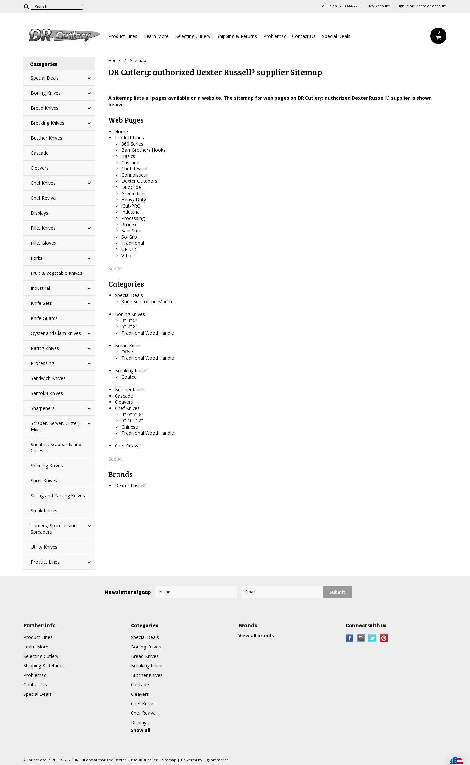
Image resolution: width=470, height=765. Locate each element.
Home (114, 60)
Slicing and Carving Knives (58, 495)
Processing (42, 363)
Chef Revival (43, 198)
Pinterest (384, 638)
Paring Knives (45, 348)
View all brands (256, 635)
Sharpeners (43, 408)
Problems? (274, 36)
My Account (379, 6)
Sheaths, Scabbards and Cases (56, 447)
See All (115, 268)
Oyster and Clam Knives (56, 333)
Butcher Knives (46, 138)
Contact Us (304, 36)
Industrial (40, 288)
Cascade (40, 153)
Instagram (361, 638)
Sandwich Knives (48, 378)
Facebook (350, 638)
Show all (140, 730)
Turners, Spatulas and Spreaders (54, 529)
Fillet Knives (43, 228)
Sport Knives (44, 480)
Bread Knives (44, 108)
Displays (39, 213)
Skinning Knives (47, 465)
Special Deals (336, 36)
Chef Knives (43, 183)
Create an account (430, 6)
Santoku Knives (47, 393)
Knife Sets (41, 303)
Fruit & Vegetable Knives (56, 273)
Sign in (403, 6)
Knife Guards (44, 318)
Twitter (372, 638)
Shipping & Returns (237, 36)
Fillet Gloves (43, 243)
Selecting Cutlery (192, 36)
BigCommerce (215, 759)
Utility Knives (44, 547)
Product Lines (122, 36)
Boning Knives (46, 93)
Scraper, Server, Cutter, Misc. (55, 426)
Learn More (156, 36)
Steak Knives (44, 510)
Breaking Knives (47, 123)
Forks (36, 258)
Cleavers (40, 168)
